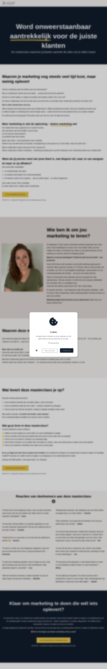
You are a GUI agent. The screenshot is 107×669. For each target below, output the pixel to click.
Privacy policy (53, 343)
